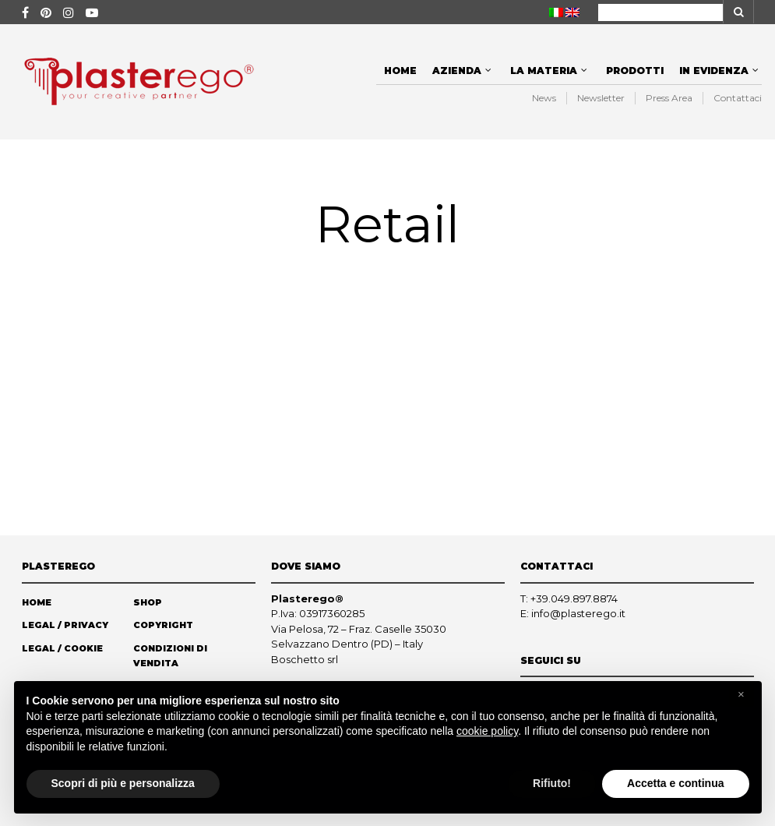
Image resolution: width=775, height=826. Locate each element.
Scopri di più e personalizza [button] (123, 783)
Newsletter (601, 98)
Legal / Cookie (62, 648)
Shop (147, 602)
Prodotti (635, 70)
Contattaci (737, 98)
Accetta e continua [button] (675, 783)
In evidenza (714, 70)
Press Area (669, 98)
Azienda (456, 70)
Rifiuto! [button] (552, 783)
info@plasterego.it (578, 613)
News (544, 98)
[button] (741, 694)
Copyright (163, 625)
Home (400, 70)
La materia (543, 70)
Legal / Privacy (65, 625)
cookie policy (487, 731)
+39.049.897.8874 (574, 598)
